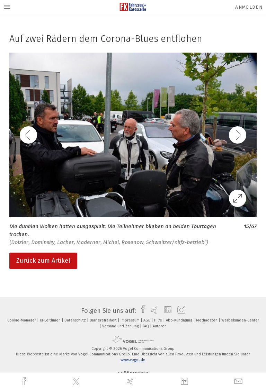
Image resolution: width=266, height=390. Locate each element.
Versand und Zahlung (121, 326)
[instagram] (179, 311)
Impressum (131, 320)
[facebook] (24, 381)
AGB (147, 320)
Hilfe (158, 320)
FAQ (146, 326)
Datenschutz (75, 320)
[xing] (131, 381)
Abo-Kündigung (179, 320)
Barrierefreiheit (104, 320)
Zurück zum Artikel (43, 260)
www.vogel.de (133, 359)
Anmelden (249, 7)
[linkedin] (185, 381)
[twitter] (76, 382)
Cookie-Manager (22, 320)
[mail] (239, 381)
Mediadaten (207, 320)
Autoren (160, 326)
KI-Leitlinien (51, 320)
